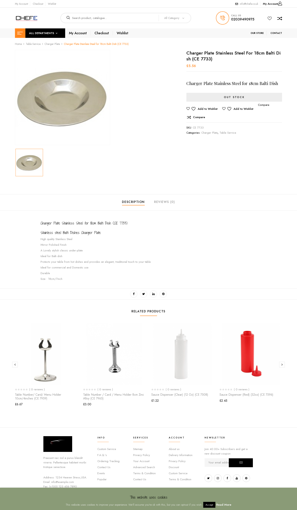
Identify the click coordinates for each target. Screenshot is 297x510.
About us (174, 449)
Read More (223, 505)
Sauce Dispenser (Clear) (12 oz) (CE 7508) (179, 394)
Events (101, 473)
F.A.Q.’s (102, 455)
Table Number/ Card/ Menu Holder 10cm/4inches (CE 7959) (38, 396)
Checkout (38, 4)
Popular (102, 479)
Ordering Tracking (108, 461)
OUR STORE (257, 33)
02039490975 (242, 19)
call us (236, 15)
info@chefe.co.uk (249, 4)
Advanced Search (144, 467)
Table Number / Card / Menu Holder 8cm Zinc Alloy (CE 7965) (113, 396)
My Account (21, 4)
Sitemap (138, 449)
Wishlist (52, 4)
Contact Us (103, 467)
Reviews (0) (164, 202)
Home (18, 44)
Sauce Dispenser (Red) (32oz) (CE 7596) (246, 394)
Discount (174, 467)
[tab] (133, 202)
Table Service (33, 44)
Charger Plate (52, 44)
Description (133, 202)
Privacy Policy (141, 455)
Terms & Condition (144, 473)
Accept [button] (209, 505)
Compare (199, 117)
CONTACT (276, 33)
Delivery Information (180, 455)
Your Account (141, 461)
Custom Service (106, 449)
